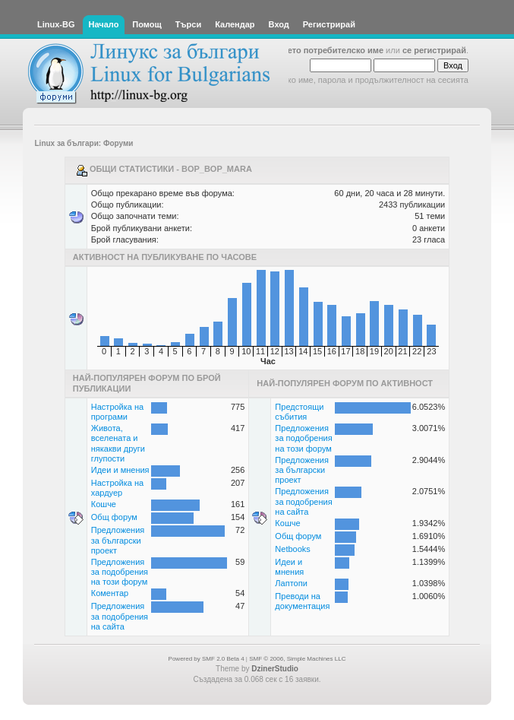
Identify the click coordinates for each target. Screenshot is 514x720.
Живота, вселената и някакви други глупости (118, 443)
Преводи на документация (302, 601)
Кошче (103, 504)
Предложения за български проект (118, 539)
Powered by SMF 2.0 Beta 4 (206, 658)
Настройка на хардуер (117, 487)
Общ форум (114, 517)
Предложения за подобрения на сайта (119, 615)
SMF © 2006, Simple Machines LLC (297, 658)
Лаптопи (291, 583)
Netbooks (292, 548)
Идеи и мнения (120, 469)
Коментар (109, 593)
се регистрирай (434, 50)
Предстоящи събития (299, 411)
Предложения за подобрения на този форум (119, 571)
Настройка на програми (117, 411)
